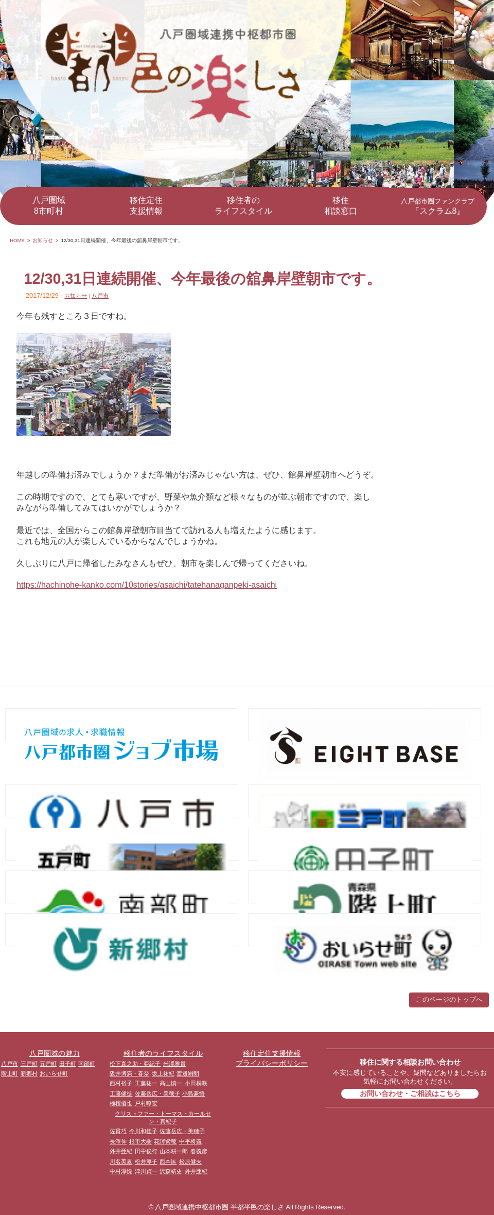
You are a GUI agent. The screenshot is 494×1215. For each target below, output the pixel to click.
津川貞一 (146, 1171)
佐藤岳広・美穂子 (157, 1093)
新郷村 (29, 1073)
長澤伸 (118, 1141)
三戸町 (29, 1063)
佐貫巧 (118, 1131)
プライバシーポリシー (272, 1063)
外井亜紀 (121, 1151)
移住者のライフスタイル (243, 205)
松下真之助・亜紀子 (135, 1063)
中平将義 (190, 1141)
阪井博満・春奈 (129, 1073)
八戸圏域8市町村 (48, 205)
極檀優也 (121, 1103)
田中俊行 (146, 1151)
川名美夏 (121, 1161)
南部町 (86, 1063)
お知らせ (42, 240)
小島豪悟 (193, 1093)
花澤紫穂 (165, 1141)
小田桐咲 (196, 1083)
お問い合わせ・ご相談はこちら (410, 1093)
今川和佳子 (143, 1131)
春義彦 (198, 1151)
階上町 (9, 1073)
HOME (17, 240)
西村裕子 (121, 1083)
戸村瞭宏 (146, 1103)
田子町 (67, 1063)
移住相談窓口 (340, 205)
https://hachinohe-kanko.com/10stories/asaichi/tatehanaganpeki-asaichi (146, 584)
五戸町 (48, 1063)
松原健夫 (190, 1161)
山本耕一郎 (174, 1151)
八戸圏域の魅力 (54, 1053)
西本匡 (168, 1161)
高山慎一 (171, 1083)
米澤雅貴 (174, 1063)
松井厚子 (146, 1161)
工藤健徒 (121, 1093)
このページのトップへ (449, 999)
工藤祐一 (146, 1083)
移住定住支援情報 (146, 205)
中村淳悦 (121, 1171)
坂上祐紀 (163, 1073)
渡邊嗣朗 (188, 1073)
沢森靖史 (171, 1171)
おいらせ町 (54, 1073)
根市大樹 (140, 1141)
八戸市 (100, 296)
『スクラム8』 (437, 206)
